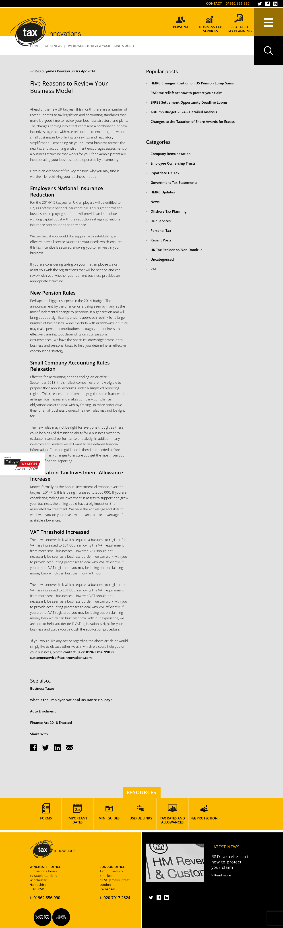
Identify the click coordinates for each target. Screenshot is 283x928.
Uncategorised (162, 259)
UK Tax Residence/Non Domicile (176, 249)
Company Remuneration (171, 153)
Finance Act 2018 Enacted (51, 722)
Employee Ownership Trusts (173, 163)
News (155, 201)
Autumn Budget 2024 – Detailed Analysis (184, 112)
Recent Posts (161, 240)
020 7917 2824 (116, 897)
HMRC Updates (163, 192)
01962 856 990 (238, 3)
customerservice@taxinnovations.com (61, 657)
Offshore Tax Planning (169, 211)
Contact (214, 3)
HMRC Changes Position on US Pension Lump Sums (192, 83)
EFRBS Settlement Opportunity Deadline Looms (189, 102)
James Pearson (58, 71)
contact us (71, 652)
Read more (222, 875)
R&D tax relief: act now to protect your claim (186, 92)
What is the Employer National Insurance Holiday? (71, 700)
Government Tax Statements (174, 182)
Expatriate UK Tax (165, 173)
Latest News (225, 846)
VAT (154, 269)
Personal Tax (161, 230)
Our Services (161, 221)
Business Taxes (42, 688)
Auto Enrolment (43, 711)
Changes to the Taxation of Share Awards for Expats (193, 121)
